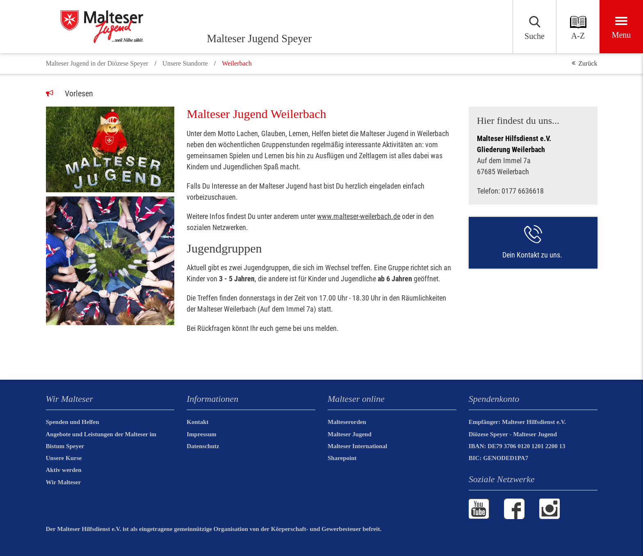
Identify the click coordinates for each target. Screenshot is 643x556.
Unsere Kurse (64, 458)
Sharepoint (342, 458)
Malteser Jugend (350, 434)
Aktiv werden (64, 470)
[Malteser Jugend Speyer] (123, 26)
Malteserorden (347, 422)
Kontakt (197, 422)
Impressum (201, 434)
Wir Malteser (63, 482)
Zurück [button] (587, 63)
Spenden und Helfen (72, 422)
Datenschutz (203, 446)
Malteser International (357, 446)
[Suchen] (504, 26)
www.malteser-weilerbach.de (358, 216)
